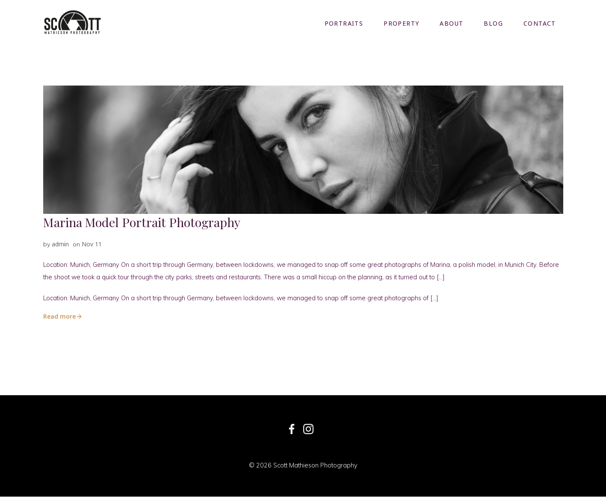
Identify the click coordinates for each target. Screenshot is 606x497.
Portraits (344, 23)
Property (402, 23)
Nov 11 (92, 244)
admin (60, 244)
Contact (540, 23)
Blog (493, 23)
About (452, 23)
